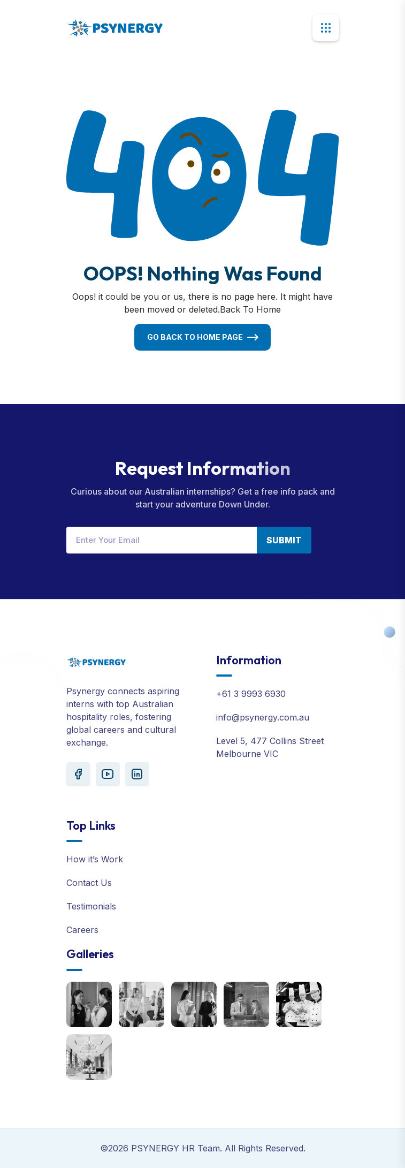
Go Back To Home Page (195, 337)
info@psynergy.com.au (262, 717)
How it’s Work (94, 859)
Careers (82, 929)
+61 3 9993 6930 (251, 693)
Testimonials (91, 906)
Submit (284, 540)
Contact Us (89, 882)
